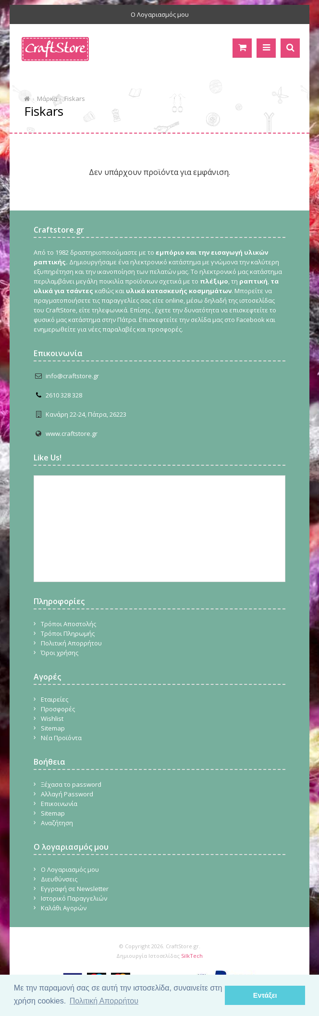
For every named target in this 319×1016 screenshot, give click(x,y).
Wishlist (52, 718)
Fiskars (74, 98)
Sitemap (53, 728)
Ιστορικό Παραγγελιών (74, 898)
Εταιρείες (54, 699)
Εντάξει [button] (265, 995)
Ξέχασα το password (71, 784)
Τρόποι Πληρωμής (68, 633)
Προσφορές (58, 709)
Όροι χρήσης (59, 652)
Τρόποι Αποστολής (68, 624)
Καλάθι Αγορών (63, 908)
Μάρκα (47, 98)
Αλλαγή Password (67, 794)
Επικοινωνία (59, 803)
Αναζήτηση (57, 822)
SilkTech (192, 955)
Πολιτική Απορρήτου (71, 643)
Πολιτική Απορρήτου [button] (104, 1001)
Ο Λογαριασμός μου (160, 14)
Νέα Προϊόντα (61, 737)
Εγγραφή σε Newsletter (75, 888)
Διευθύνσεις (59, 879)
